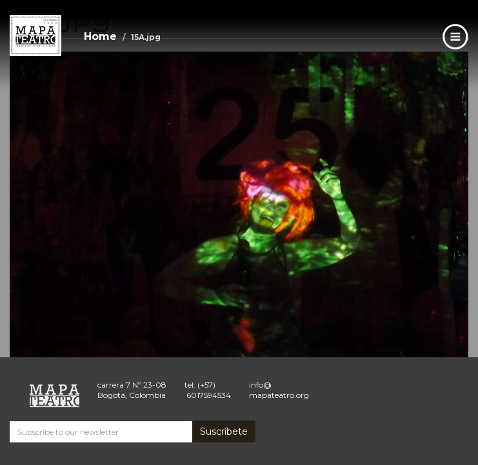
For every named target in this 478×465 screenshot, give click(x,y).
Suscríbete (224, 431)
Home (100, 36)
